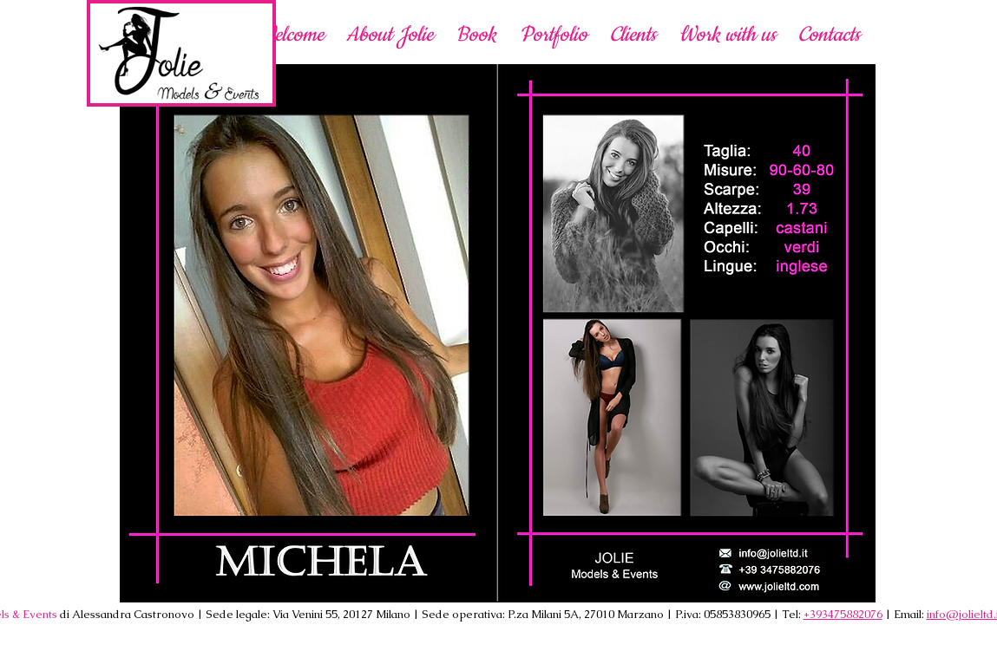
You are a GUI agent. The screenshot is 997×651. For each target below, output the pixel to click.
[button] (727, 34)
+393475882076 (843, 614)
